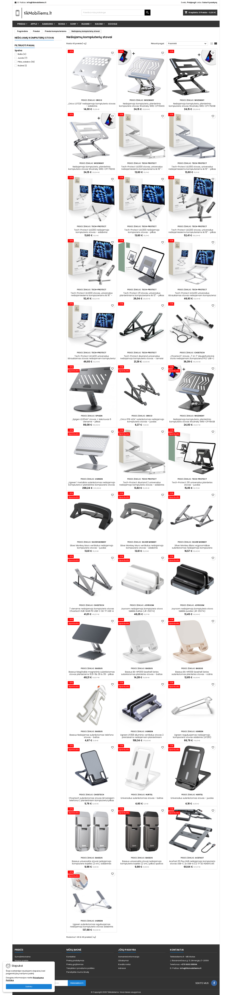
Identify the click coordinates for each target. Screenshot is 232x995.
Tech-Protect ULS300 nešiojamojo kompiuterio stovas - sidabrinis (91, 231)
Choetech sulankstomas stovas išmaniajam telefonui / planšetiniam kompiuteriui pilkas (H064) (91, 800)
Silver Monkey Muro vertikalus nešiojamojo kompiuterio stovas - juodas (91, 546)
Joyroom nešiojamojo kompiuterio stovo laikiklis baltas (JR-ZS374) (142, 610)
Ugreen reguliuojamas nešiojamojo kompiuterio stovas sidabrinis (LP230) (192, 736)
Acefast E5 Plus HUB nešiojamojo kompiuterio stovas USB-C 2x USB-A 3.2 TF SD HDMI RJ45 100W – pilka (192, 863)
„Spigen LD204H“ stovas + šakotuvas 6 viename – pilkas (91, 420)
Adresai (122, 968)
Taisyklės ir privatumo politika (80, 968)
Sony (73, 23)
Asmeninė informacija (128, 956)
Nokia (61, 23)
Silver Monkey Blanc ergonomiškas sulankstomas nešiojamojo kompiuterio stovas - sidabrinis (192, 548)
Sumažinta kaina (22, 956)
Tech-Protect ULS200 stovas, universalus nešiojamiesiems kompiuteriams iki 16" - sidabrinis (92, 295)
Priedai (21, 23)
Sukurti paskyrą (209, 2)
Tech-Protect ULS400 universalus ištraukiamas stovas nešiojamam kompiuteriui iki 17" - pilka (91, 358)
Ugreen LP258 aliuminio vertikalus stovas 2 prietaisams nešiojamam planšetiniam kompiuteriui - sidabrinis (141, 737)
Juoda (22, 58)
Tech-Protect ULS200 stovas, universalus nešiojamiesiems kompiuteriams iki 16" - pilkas (192, 231)
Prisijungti (191, 2)
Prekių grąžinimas (74, 964)
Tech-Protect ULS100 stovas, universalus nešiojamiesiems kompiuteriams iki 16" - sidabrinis (142, 169)
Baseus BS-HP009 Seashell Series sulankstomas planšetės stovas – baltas (141, 673)
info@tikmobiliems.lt (36, 2)
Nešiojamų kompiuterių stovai (34, 37)
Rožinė (22, 65)
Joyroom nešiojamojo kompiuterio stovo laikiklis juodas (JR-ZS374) (192, 610)
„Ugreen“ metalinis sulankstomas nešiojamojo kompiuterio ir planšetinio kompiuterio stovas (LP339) (91, 485)
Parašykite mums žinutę (77, 972)
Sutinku (28, 986)
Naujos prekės (21, 960)
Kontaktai (70, 956)
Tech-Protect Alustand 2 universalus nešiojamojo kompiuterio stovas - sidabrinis (141, 483)
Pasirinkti (187, 43)
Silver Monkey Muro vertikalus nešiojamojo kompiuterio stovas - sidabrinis (141, 546)
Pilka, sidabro (26, 61)
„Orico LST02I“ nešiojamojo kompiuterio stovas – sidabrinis (91, 104)
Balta (22, 54)
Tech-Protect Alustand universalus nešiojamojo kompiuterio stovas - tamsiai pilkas (141, 358)
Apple (34, 23)
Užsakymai (123, 960)
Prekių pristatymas (75, 960)
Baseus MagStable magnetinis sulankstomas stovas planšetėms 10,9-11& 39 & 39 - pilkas (92, 673)
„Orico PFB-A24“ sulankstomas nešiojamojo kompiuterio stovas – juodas (142, 420)
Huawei (85, 23)
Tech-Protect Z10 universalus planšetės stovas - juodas (192, 483)
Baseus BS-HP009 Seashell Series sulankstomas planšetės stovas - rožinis (192, 673)
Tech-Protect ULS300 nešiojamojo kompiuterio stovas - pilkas (142, 231)
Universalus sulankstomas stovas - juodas (192, 798)
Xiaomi (99, 23)
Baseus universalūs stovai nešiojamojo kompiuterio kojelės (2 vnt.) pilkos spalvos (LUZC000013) (141, 863)
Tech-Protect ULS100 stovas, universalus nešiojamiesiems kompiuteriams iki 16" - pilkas (192, 168)
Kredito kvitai (124, 964)
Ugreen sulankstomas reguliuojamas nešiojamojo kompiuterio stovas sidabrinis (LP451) (91, 926)
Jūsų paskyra (127, 949)
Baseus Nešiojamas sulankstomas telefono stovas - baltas (92, 736)
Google (112, 23)
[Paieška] (116, 13)
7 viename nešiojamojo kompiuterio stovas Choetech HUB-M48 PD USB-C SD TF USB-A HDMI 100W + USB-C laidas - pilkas (91, 611)
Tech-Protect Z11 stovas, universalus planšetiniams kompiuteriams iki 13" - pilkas (142, 294)
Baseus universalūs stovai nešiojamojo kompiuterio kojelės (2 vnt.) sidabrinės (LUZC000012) (91, 863)
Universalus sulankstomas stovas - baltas (142, 798)
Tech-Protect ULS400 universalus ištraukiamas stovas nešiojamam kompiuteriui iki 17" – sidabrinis (192, 295)
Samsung (47, 23)
